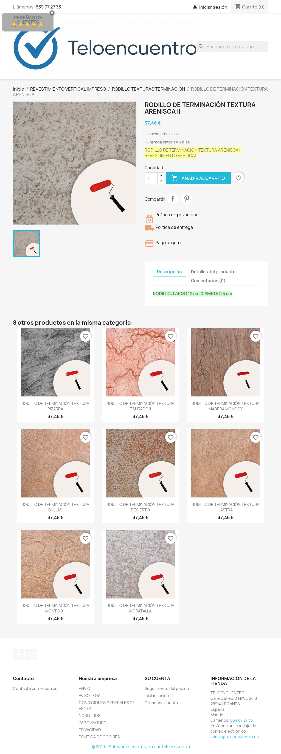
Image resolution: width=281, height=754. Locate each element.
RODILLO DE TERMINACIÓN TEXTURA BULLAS (55, 507)
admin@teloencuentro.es (234, 736)
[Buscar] (232, 46)
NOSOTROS (89, 715)
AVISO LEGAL (90, 695)
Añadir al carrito (198, 178)
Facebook (18, 654)
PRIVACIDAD (90, 729)
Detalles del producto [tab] (213, 272)
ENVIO (84, 688)
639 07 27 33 (241, 720)
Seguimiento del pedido (167, 688)
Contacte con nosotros (35, 688)
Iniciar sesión (157, 695)
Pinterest (186, 198)
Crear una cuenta (161, 702)
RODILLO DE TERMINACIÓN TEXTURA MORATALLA (140, 608)
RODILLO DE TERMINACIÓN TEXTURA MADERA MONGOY (225, 406)
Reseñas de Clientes (28, 19)
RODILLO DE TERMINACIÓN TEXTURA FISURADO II (140, 406)
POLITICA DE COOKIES (99, 736)
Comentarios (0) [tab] (208, 281)
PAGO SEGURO (92, 722)
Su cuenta (157, 678)
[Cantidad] (151, 178)
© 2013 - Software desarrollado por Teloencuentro (140, 747)
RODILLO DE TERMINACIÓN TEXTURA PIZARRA (55, 406)
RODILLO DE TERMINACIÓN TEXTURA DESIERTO (140, 507)
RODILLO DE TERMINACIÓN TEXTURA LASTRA (225, 507)
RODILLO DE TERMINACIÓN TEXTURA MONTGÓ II (55, 608)
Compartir (172, 198)
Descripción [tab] (169, 272)
